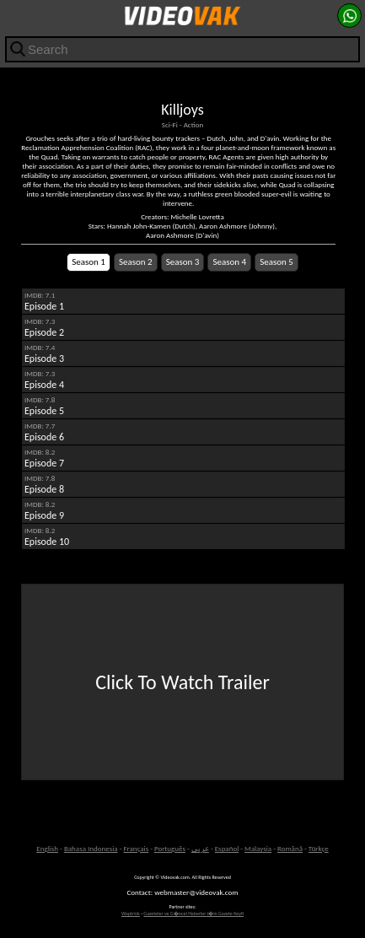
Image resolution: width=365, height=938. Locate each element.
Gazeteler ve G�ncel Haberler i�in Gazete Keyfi (193, 913)
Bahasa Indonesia (91, 848)
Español (227, 848)
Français (135, 848)
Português (169, 848)
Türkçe (319, 848)
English (47, 848)
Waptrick (130, 913)
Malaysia (257, 848)
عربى (200, 848)
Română (290, 848)
